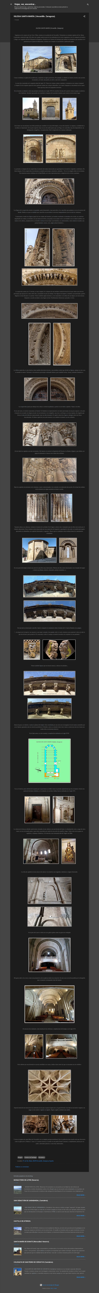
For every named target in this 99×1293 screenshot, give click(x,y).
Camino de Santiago (30, 1157)
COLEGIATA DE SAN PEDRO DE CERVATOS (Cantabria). (33, 1262)
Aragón (20, 1157)
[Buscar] (88, 4)
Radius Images (54, 1288)
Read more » (81, 1195)
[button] (84, 16)
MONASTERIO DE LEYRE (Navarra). (26, 1180)
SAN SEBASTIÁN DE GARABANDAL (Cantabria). (31, 1200)
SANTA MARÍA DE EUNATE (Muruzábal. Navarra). (31, 1242)
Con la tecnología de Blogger (49, 1285)
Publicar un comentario (22, 1167)
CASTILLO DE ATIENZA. (22, 1221)
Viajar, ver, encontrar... (25, 4)
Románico (42, 1157)
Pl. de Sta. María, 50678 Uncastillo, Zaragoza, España (38, 1161)
